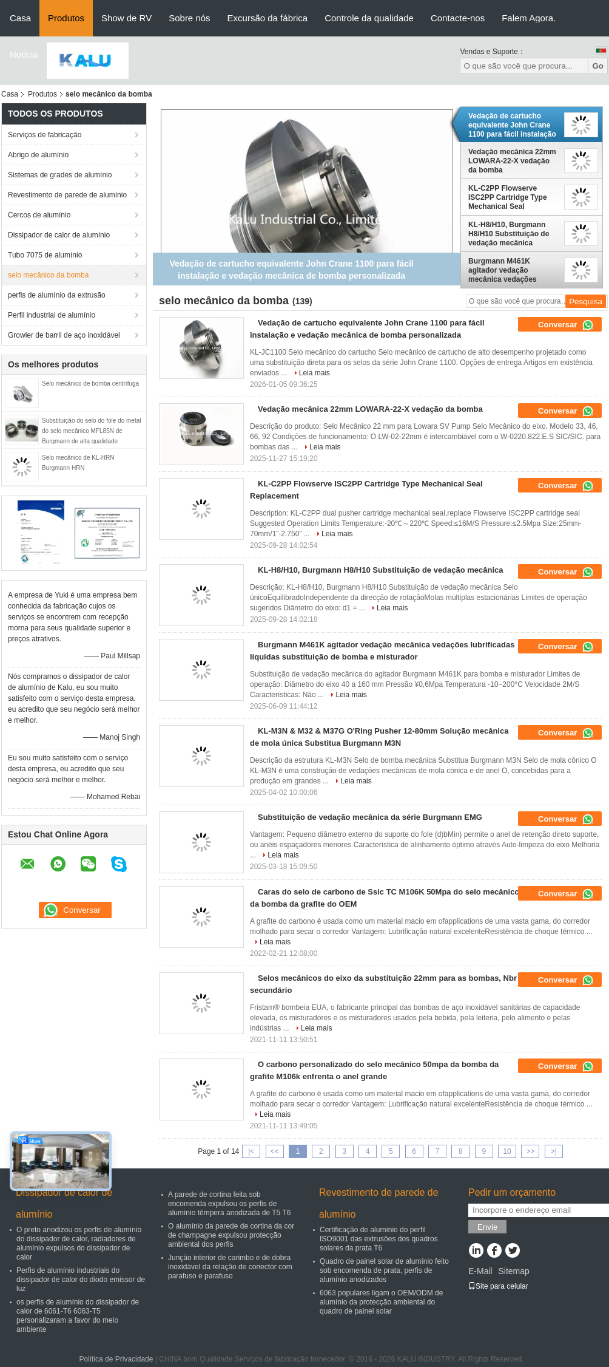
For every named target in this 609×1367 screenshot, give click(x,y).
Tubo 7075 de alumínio (45, 255)
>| (554, 1151)
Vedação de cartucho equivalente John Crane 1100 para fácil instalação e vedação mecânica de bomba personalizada (512, 125)
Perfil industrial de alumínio (51, 315)
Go (598, 65)
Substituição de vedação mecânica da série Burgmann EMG (370, 817)
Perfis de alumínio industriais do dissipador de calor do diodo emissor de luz (80, 1279)
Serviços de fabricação (44, 135)
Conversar (566, 325)
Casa (20, 18)
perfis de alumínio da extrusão (57, 295)
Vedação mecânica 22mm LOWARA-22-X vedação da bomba (512, 161)
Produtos (66, 18)
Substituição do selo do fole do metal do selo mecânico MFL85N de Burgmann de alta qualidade (91, 431)
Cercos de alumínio (39, 215)
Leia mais (314, 373)
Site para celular (498, 1286)
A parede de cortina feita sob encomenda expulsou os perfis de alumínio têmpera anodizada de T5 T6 (229, 1203)
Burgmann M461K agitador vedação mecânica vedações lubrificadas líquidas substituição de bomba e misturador (511, 270)
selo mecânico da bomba (48, 275)
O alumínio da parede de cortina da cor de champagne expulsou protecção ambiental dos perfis (231, 1235)
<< (275, 1151)
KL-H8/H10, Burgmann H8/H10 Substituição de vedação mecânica (508, 233)
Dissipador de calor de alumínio (59, 235)
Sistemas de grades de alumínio (60, 175)
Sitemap (513, 1271)
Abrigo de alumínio (38, 155)
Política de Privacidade (116, 1359)
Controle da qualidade (369, 18)
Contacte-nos (458, 18)
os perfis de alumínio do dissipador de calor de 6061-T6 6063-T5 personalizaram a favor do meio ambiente (77, 1316)
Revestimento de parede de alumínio (67, 195)
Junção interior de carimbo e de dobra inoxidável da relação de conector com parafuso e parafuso (230, 1266)
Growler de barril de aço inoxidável (64, 335)
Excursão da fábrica (267, 18)
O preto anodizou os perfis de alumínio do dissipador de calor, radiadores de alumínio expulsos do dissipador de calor (78, 1243)
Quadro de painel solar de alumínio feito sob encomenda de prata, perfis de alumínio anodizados (384, 1270)
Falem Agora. (529, 17)
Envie (487, 1227)
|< (251, 1151)
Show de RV (126, 18)
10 (507, 1151)
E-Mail (480, 1271)
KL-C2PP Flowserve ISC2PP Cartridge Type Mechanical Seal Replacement (507, 197)
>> (530, 1151)
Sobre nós (189, 18)
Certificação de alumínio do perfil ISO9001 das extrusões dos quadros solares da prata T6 (379, 1239)
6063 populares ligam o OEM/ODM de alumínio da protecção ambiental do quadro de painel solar (381, 1302)
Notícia (24, 54)
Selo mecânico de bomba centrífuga (90, 383)
